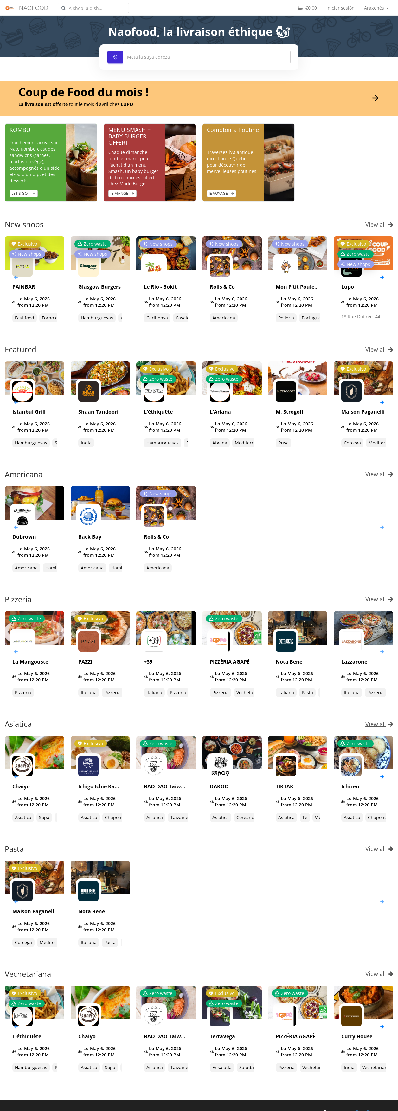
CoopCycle (366, 1105)
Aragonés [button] (376, 8)
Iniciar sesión (340, 8)
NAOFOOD (33, 7)
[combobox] (93, 8)
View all (379, 224)
